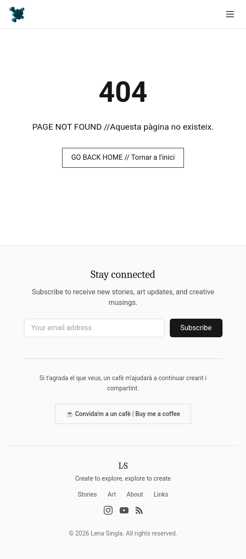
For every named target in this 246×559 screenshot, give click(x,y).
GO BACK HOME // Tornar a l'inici (123, 157)
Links (161, 494)
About (135, 494)
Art (112, 494)
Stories (87, 494)
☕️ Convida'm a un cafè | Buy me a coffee (123, 413)
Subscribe (196, 328)
